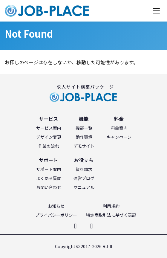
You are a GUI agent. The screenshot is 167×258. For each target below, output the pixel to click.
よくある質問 (48, 178)
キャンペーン (119, 137)
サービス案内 (48, 128)
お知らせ (56, 206)
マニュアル (83, 187)
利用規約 (111, 206)
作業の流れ (48, 146)
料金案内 (119, 128)
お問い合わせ (48, 187)
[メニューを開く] (156, 11)
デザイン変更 (48, 137)
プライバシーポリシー (56, 215)
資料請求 (84, 169)
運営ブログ (83, 178)
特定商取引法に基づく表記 (111, 215)
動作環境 (84, 137)
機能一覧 (84, 128)
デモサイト (83, 146)
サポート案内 (48, 169)
